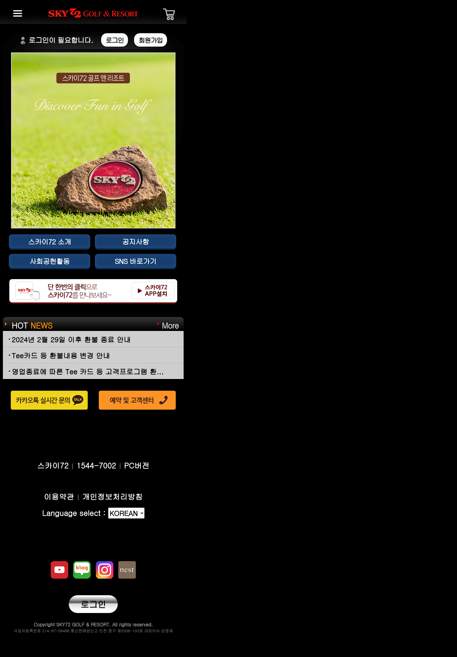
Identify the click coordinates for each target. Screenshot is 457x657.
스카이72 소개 (49, 241)
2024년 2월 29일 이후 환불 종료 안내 (71, 339)
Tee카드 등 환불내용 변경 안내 (61, 355)
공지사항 (135, 241)
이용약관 (59, 496)
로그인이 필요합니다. (74, 40)
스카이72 (52, 465)
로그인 (93, 604)
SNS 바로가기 (135, 261)
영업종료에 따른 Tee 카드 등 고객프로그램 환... (88, 371)
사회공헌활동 (49, 261)
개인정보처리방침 (112, 496)
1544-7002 (96, 465)
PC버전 (137, 465)
